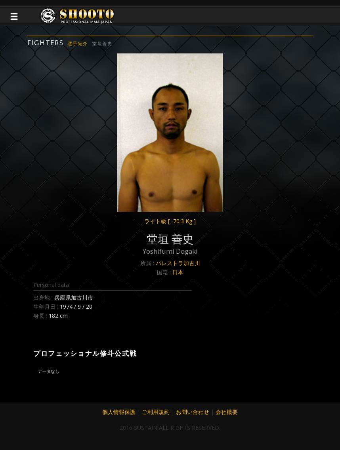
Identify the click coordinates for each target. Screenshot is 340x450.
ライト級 (170, 221)
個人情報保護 (119, 412)
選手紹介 (78, 43)
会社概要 (227, 412)
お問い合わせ (192, 412)
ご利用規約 (156, 412)
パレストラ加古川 (178, 263)
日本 (177, 272)
